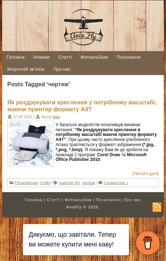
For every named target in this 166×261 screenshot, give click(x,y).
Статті (53, 200)
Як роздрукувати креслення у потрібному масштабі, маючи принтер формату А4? (82, 105)
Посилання (108, 200)
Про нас (132, 200)
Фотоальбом (78, 200)
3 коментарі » (116, 183)
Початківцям (26, 183)
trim (56, 117)
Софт (45, 183)
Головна (33, 200)
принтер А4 (69, 183)
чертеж (88, 183)
